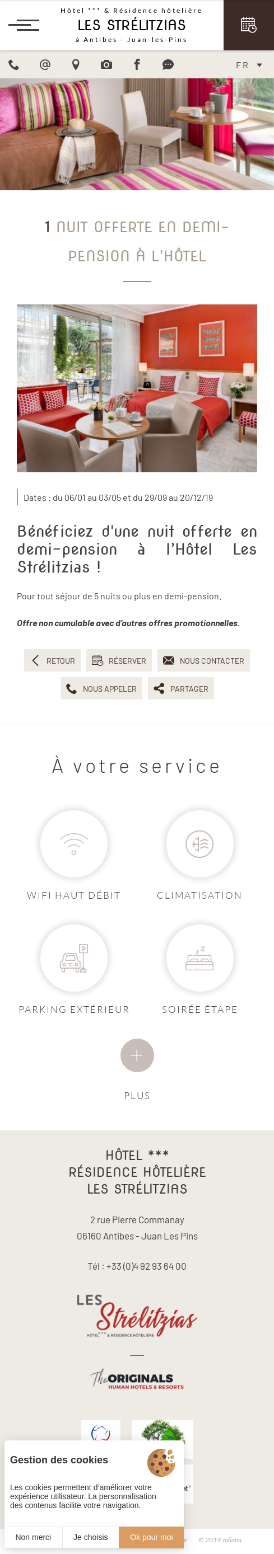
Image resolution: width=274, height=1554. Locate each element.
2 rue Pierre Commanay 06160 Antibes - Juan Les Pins (137, 1227)
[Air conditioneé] (200, 843)
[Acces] (76, 64)
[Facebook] (137, 64)
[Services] (137, 1055)
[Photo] (106, 64)
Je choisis (90, 1537)
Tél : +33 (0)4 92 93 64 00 (137, 1265)
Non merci (33, 1537)
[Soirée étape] (200, 958)
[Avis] (168, 64)
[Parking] (74, 958)
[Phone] (14, 64)
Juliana (232, 1540)
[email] (45, 64)
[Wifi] (74, 843)
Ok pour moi (151, 1537)
